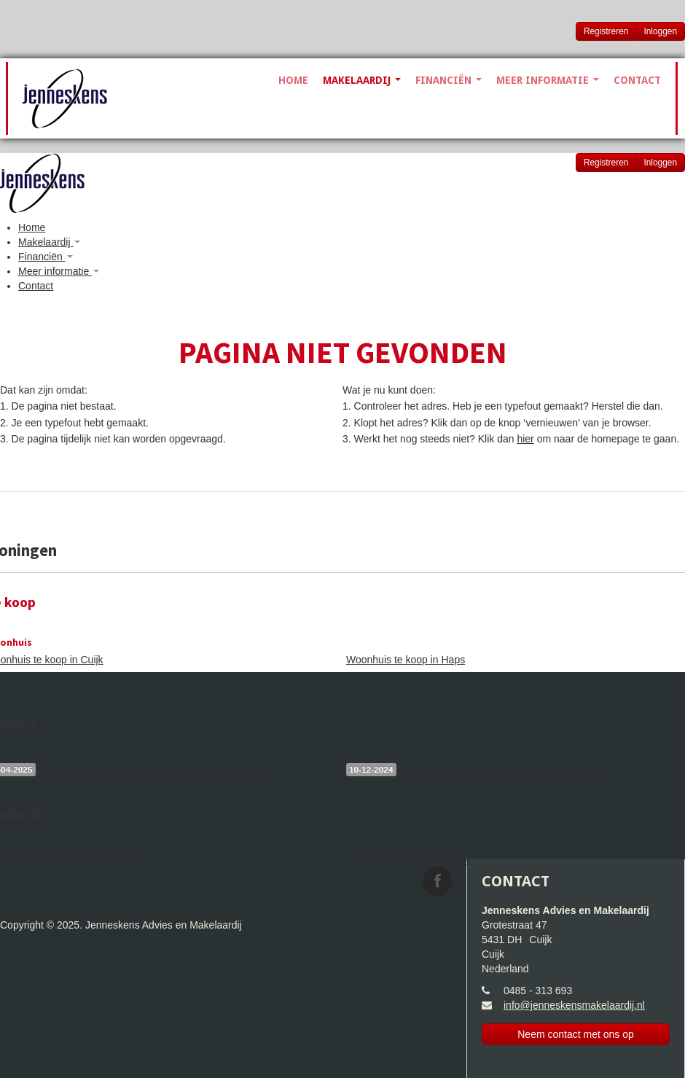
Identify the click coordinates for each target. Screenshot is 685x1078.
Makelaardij (362, 80)
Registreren (606, 31)
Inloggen (660, 31)
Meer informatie (547, 80)
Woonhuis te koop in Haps (405, 659)
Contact (637, 80)
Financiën (448, 80)
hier (525, 439)
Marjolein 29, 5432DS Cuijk (408, 860)
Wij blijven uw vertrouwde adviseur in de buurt (476, 769)
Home (293, 80)
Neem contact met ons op (575, 1034)
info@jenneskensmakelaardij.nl (574, 1005)
